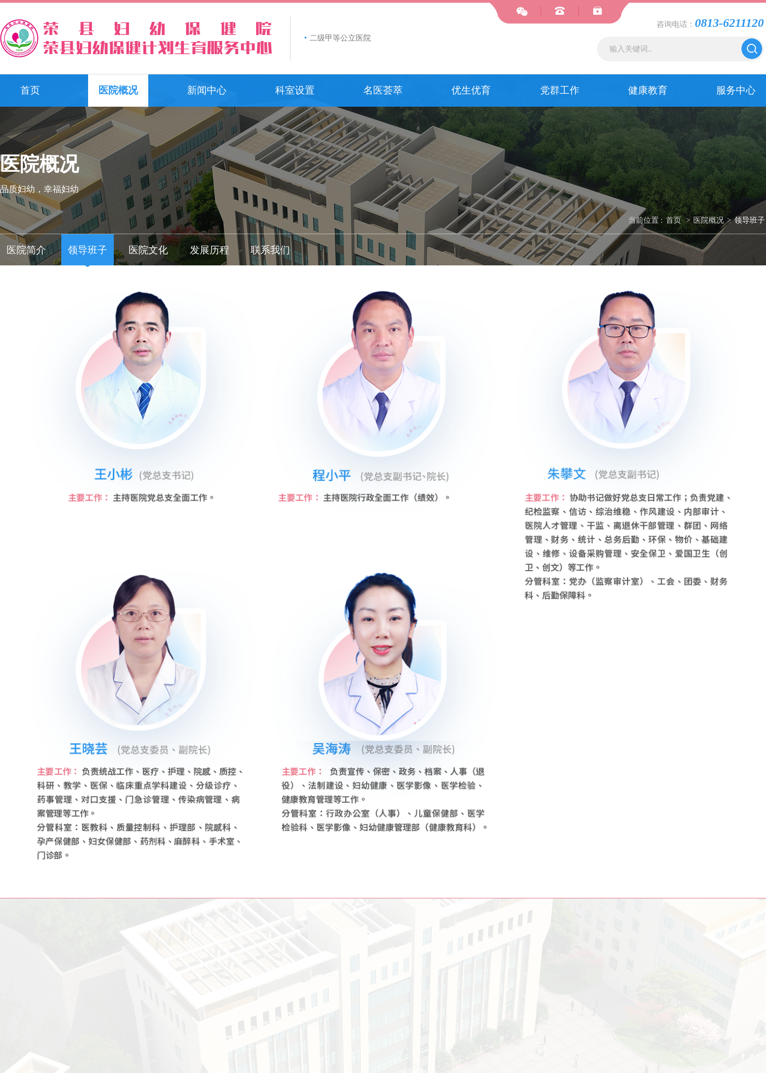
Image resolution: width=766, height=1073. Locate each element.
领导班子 (749, 220)
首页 (30, 90)
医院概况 (118, 90)
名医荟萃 (383, 90)
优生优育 (471, 90)
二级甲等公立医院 (337, 38)
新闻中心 (207, 90)
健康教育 (648, 90)
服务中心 (736, 90)
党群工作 (559, 90)
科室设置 (295, 90)
